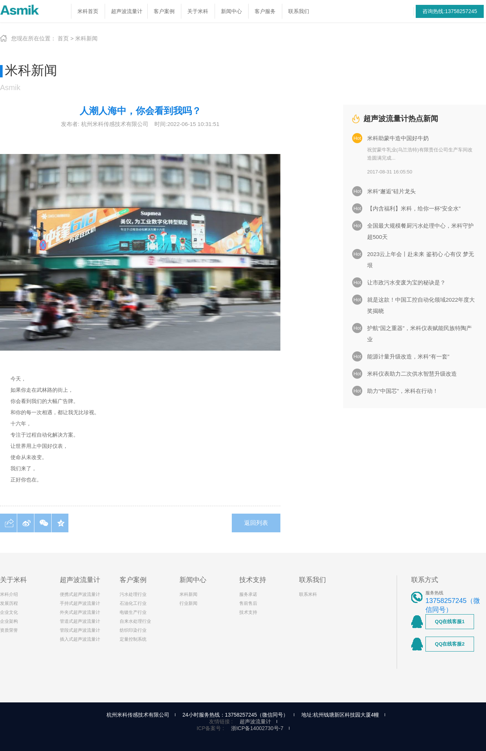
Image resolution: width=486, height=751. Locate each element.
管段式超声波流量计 (80, 630)
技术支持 (248, 612)
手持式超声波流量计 (80, 603)
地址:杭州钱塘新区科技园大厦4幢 (340, 715)
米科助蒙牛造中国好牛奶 (398, 138)
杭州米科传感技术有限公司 (138, 715)
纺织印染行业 (133, 630)
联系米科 (308, 594)
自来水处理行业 (135, 621)
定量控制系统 (133, 639)
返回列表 (256, 523)
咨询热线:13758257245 (449, 11)
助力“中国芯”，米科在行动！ (402, 391)
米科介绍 (9, 594)
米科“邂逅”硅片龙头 (391, 191)
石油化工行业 (133, 603)
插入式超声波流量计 (80, 639)
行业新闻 (188, 603)
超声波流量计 (255, 721)
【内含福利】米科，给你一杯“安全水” (414, 208)
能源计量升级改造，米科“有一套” (408, 356)
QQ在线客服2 (449, 644)
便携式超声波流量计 (80, 594)
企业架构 (9, 621)
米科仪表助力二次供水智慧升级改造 (412, 373)
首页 (63, 38)
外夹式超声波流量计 (80, 612)
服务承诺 (248, 594)
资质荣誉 (9, 630)
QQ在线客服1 (449, 621)
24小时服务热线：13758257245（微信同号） (235, 715)
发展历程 (9, 603)
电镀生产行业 (133, 612)
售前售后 (248, 603)
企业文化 (9, 612)
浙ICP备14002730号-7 (257, 728)
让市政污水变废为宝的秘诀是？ (406, 282)
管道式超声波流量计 (80, 621)
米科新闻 (86, 38)
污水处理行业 (133, 594)
